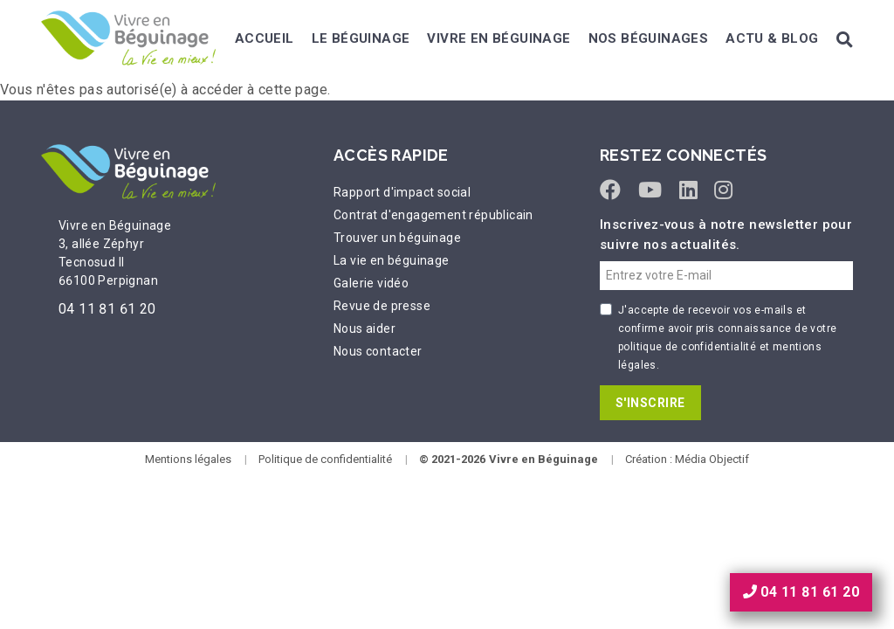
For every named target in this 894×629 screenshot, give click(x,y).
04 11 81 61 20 (107, 309)
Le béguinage (361, 38)
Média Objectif (712, 459)
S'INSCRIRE (650, 403)
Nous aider (364, 328)
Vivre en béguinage (498, 38)
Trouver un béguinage (397, 238)
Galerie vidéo (371, 283)
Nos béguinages (648, 38)
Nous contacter (378, 351)
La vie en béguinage (392, 260)
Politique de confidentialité (325, 459)
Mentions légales (188, 459)
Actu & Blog (772, 38)
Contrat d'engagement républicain (433, 215)
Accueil (264, 38)
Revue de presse (382, 306)
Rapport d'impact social (402, 192)
